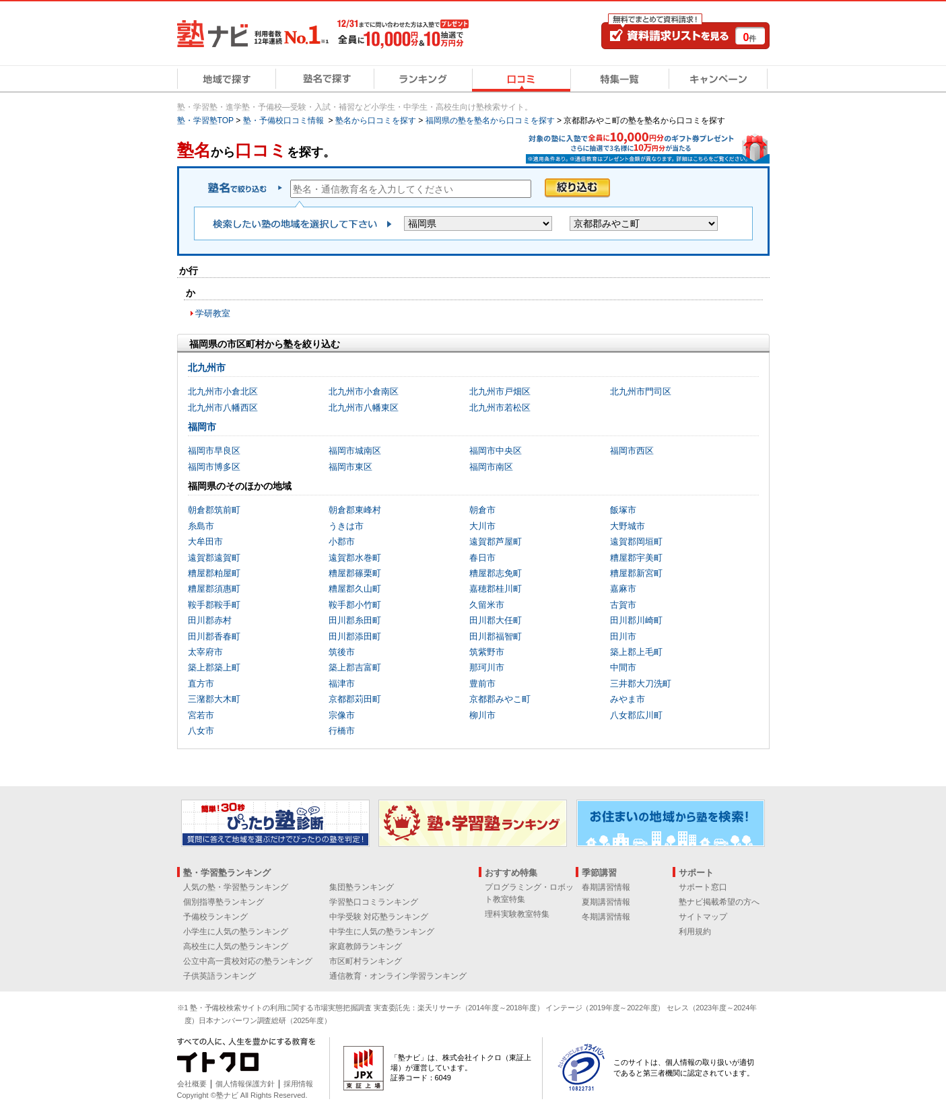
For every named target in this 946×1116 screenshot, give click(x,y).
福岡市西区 (632, 451)
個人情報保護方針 (245, 1084)
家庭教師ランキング (365, 946)
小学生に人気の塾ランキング (235, 931)
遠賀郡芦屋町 (495, 541)
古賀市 (623, 605)
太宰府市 (205, 652)
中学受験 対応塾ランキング (378, 916)
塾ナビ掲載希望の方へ (719, 902)
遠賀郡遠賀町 (214, 558)
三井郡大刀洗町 (640, 683)
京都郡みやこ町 (500, 699)
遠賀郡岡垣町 (636, 541)
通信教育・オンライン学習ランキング (398, 976)
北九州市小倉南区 (364, 391)
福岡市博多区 (214, 467)
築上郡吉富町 (355, 667)
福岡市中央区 (495, 451)
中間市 (623, 667)
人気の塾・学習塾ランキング (235, 887)
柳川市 (482, 715)
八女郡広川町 (636, 715)
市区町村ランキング (365, 961)
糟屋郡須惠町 (214, 589)
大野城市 (627, 526)
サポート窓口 (703, 887)
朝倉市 (482, 510)
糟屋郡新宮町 (636, 573)
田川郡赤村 (210, 620)
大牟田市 (205, 541)
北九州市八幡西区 (223, 408)
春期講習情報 (606, 887)
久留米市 (486, 605)
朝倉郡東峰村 (355, 510)
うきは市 (346, 526)
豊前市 (482, 683)
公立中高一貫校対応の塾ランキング (247, 961)
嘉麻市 (623, 589)
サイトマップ (703, 916)
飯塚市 (623, 510)
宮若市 (201, 715)
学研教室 (212, 313)
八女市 (201, 731)
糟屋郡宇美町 (636, 558)
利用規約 (695, 931)
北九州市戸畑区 (500, 391)
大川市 (482, 526)
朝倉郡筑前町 (214, 510)
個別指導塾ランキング (223, 902)
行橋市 (342, 731)
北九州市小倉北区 (223, 391)
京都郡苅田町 (355, 699)
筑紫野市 (486, 652)
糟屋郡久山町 (355, 589)
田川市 (623, 636)
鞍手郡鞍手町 (214, 605)
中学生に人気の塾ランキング (381, 931)
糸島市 (201, 526)
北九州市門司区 (640, 391)
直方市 (201, 683)
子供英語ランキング (219, 976)
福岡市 (202, 426)
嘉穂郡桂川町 (495, 589)
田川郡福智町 (495, 636)
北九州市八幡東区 (364, 408)
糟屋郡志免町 (495, 573)
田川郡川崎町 (636, 620)
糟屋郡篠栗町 (355, 573)
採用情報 (298, 1084)
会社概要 (192, 1084)
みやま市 (627, 699)
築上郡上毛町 (636, 652)
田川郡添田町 (355, 636)
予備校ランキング (215, 916)
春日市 (482, 558)
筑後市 (342, 652)
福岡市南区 (491, 467)
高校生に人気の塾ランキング (235, 946)
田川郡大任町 (495, 620)
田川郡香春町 (214, 636)
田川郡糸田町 (355, 620)
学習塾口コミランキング (373, 902)
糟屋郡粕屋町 (214, 573)
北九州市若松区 (500, 408)
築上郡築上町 (214, 667)
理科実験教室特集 (517, 914)
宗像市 (342, 715)
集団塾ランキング (361, 887)
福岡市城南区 (355, 451)
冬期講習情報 (606, 916)
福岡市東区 (350, 467)
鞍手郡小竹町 (355, 605)
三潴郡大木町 (214, 699)
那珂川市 (486, 667)
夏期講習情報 (606, 902)
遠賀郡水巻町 (355, 558)
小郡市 (342, 541)
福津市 (342, 683)
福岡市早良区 (214, 451)
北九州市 (207, 367)
